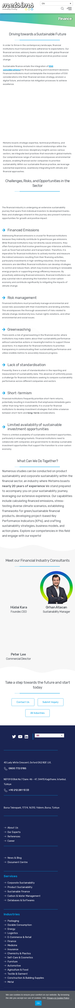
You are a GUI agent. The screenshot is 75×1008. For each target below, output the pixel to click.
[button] (23, 702)
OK (38, 1003)
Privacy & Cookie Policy (58, 998)
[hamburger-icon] (69, 9)
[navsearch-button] (62, 8)
